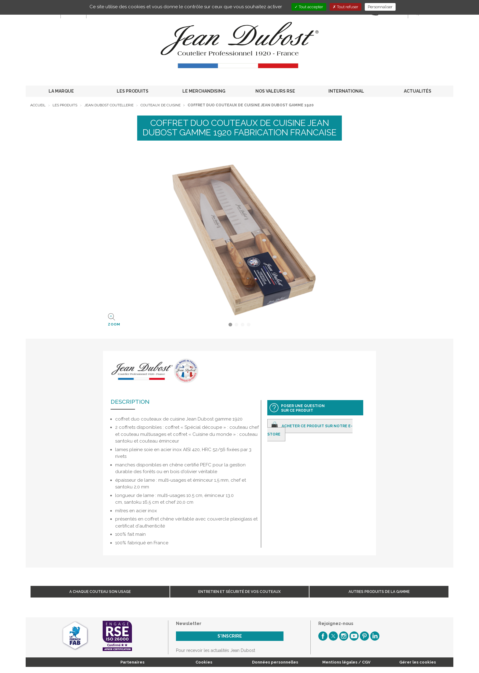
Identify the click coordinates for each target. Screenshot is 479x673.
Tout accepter (308, 7)
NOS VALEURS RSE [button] (275, 91)
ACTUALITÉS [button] (417, 91)
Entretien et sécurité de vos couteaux (239, 592)
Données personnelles (275, 662)
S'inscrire (230, 636)
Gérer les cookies (417, 662)
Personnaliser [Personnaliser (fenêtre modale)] (380, 7)
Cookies (204, 662)
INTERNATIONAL (346, 91)
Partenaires (132, 662)
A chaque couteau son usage (100, 592)
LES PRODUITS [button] (132, 91)
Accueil (38, 105)
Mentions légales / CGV (346, 662)
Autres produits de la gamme (379, 592)
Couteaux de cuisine (161, 105)
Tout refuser (345, 7)
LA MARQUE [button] (61, 91)
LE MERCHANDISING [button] (203, 91)
